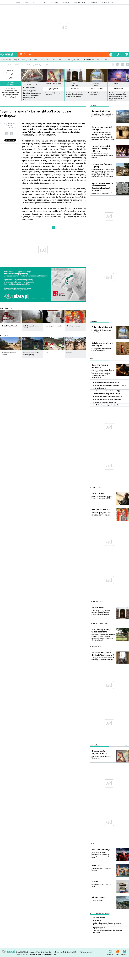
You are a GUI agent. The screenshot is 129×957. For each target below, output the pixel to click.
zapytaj (43, 2)
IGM (22, 952)
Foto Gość (48, 952)
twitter (127, 64)
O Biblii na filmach (97, 900)
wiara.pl (8, 54)
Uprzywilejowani (29, 87)
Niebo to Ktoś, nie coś (101, 111)
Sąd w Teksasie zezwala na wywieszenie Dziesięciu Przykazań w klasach (102, 186)
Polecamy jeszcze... (96, 487)
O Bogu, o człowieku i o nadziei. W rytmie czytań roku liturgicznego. (103, 659)
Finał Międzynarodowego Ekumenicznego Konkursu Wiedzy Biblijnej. (102, 155)
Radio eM (66, 2)
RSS (117, 951)
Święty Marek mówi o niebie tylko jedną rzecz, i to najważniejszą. (103, 115)
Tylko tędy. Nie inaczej (97, 88)
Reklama (56, 952)
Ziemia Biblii (4, 336)
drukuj (11, 133)
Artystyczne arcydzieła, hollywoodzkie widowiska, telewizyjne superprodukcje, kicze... (101, 855)
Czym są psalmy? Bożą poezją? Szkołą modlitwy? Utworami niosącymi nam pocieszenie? (102, 514)
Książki (95, 881)
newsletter (110, 951)
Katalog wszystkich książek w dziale (101, 885)
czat (34, 2)
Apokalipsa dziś (118, 88)
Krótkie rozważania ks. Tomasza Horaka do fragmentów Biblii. (102, 497)
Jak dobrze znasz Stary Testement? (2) (106, 394)
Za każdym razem (99, 918)
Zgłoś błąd (124, 951)
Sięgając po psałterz (101, 509)
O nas (18, 952)
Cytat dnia (10, 88)
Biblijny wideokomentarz (99, 623)
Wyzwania (93, 321)
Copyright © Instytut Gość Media (26, 954)
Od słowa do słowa (96, 646)
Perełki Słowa (98, 493)
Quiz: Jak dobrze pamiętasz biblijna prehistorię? (109, 385)
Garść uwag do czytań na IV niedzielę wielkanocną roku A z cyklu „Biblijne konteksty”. (74, 94)
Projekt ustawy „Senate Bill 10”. (102, 193)
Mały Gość (94, 2)
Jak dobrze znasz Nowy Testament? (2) (106, 391)
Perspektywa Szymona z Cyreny (102, 165)
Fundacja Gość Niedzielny (69, 952)
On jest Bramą (75, 88)
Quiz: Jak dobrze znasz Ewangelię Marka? (107, 397)
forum (17, 2)
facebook (122, 64)
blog (26, 2)
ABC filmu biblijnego (101, 849)
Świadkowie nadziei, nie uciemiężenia (102, 344)
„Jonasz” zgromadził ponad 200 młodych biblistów (101, 148)
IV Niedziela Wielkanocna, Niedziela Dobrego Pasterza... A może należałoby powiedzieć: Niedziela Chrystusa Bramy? (103, 637)
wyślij (6, 133)
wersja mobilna (108, 2)
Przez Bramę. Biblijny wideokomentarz (101, 630)
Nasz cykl (118, 84)
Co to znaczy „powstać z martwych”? (103, 128)
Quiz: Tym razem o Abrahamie (100, 366)
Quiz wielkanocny (99, 388)
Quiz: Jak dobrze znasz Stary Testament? (107, 399)
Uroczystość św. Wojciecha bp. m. (54, 89)
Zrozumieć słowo (53, 84)
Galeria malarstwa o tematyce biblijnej (101, 869)
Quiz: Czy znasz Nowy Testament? (104, 402)
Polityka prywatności (86, 952)
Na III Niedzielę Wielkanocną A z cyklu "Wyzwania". (101, 349)
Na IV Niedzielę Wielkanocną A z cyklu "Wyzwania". (101, 331)
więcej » (10, 100)
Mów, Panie (97, 920)
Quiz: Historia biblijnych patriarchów (106, 382)
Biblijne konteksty (75, 84)
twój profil (118, 54)
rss (117, 64)
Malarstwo (96, 865)
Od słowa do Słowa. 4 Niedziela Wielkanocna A (103, 654)
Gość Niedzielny (80, 2)
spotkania (54, 2)
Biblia (25, 54)
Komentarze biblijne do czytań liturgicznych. (101, 757)
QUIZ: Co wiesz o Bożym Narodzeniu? (106, 405)
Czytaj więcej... (32, 102)
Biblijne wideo (98, 897)
